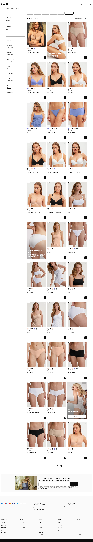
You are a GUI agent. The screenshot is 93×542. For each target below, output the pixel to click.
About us (59, 522)
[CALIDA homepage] (4, 4)
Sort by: (72, 18)
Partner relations (61, 525)
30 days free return (37, 506)
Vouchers (21, 529)
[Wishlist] (86, 4)
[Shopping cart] (90, 4)
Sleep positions (41, 529)
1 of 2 (57, 465)
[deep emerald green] (36, 129)
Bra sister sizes (41, 527)
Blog (40, 522)
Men (16, 4)
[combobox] (70, 4)
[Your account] (88, 4)
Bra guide (40, 525)
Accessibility (3, 532)
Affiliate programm (61, 530)
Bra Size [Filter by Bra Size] (37, 13)
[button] (84, 383)
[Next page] (61, 466)
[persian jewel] (34, 49)
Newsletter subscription (24, 524)
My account (22, 522)
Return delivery (4, 527)
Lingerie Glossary (42, 532)
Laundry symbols (42, 534)
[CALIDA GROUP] (84, 536)
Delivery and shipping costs (6, 525)
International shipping (38, 507)
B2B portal (60, 527)
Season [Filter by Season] (61, 13)
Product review (22, 527)
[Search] (81, 4)
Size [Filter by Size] (30, 13)
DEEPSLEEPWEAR (31, 4)
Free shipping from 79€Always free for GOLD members (39, 504)
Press (59, 529)
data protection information (42, 488)
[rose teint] (28, 49)
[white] (30, 49)
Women (12, 4)
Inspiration (23, 4)
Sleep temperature (42, 530)
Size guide (40, 524)
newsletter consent (69, 487)
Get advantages (77, 416)
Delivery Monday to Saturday (39, 509)
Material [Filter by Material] (46, 13)
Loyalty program (23, 525)
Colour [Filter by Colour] (54, 13)
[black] (32, 49)
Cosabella (79, 524)
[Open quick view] (45, 57)
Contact (2, 530)
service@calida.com (71, 506)
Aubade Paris (80, 522)
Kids (19, 4)
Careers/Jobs (60, 524)
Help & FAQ (3, 522)
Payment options (4, 524)
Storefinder (3, 529)
